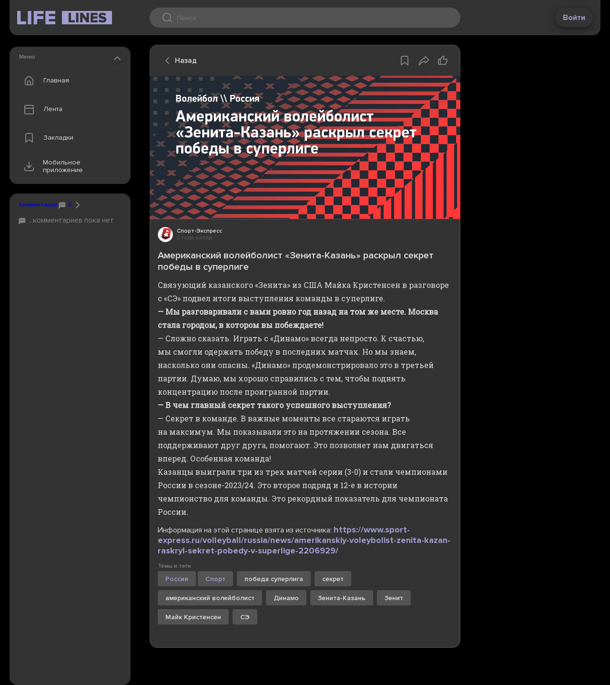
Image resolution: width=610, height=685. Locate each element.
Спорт (215, 579)
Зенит (394, 598)
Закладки (46, 137)
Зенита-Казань (342, 598)
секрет (333, 579)
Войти (574, 17)
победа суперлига (273, 579)
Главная (44, 80)
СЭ (245, 617)
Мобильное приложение (51, 166)
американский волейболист (209, 598)
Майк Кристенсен (193, 617)
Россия (176, 579)
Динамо (286, 598)
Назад (178, 60)
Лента (41, 109)
